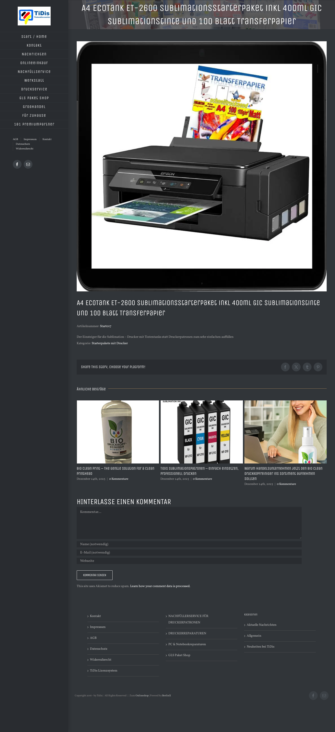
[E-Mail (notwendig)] (189, 552)
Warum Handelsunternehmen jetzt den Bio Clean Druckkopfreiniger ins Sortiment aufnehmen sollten (283, 473)
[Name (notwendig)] (189, 544)
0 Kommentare (118, 479)
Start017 (105, 326)
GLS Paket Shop (179, 655)
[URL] (189, 561)
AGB (93, 638)
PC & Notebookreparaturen (187, 644)
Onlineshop (142, 695)
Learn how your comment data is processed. (160, 586)
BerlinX (166, 695)
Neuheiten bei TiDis (260, 647)
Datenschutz (98, 649)
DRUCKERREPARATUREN (187, 633)
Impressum (98, 627)
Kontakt (95, 616)
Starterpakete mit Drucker (110, 343)
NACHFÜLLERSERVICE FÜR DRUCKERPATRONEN (188, 619)
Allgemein (254, 636)
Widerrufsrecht (100, 660)
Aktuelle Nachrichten (261, 625)
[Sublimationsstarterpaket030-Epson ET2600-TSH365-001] (202, 166)
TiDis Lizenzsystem (103, 671)
